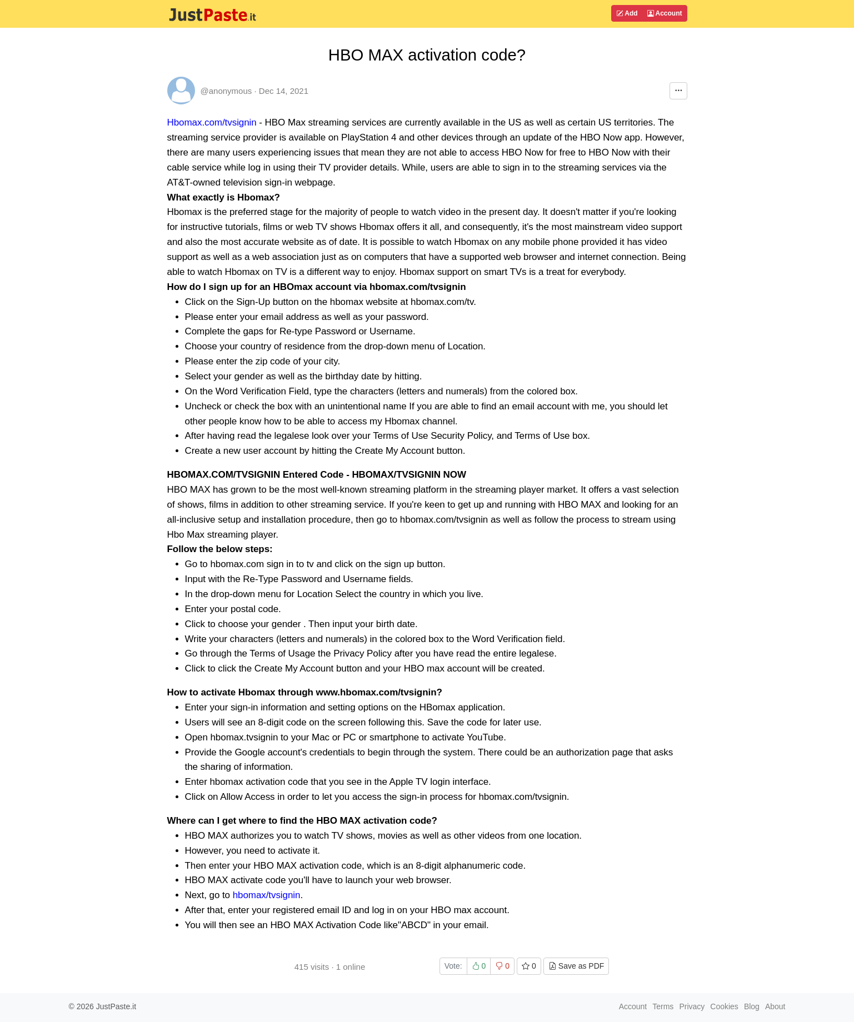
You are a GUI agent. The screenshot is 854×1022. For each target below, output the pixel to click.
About (775, 1006)
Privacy (692, 1006)
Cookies (724, 1006)
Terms (662, 1006)
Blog (752, 1006)
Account (664, 13)
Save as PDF (576, 965)
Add (626, 13)
